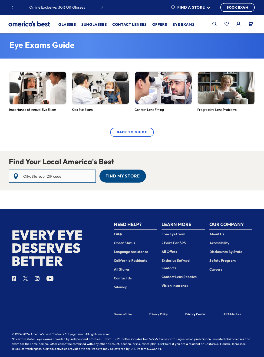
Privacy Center (195, 314)
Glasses (67, 24)
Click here (165, 344)
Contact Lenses (129, 24)
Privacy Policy (158, 314)
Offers (159, 24)
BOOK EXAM (237, 7)
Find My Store (123, 176)
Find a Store (191, 7)
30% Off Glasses (71, 7)
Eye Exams (183, 24)
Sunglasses (94, 24)
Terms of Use (123, 314)
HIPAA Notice (232, 314)
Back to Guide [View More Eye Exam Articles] (132, 132)
